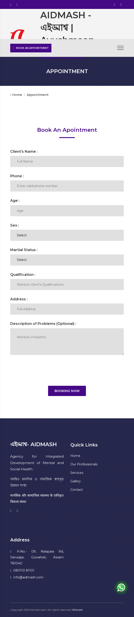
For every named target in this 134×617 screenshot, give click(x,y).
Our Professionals (83, 464)
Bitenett (77, 609)
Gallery (75, 481)
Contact (76, 490)
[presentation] (44, 370)
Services (76, 473)
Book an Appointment (31, 48)
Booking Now (67, 391)
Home (16, 95)
